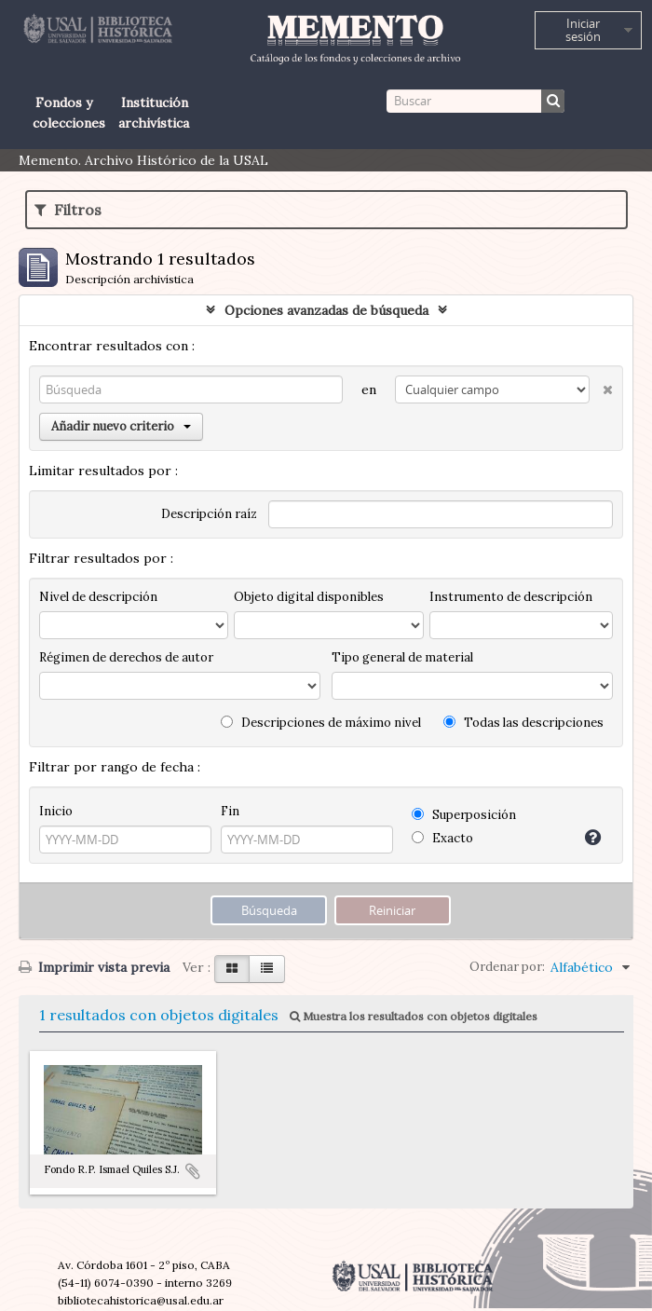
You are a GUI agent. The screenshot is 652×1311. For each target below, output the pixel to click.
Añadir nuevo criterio (121, 426)
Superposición (464, 815)
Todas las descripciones (523, 723)
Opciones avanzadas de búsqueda (326, 310)
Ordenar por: (507, 967)
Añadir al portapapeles (192, 1171)
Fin (230, 811)
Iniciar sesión (583, 30)
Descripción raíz (209, 514)
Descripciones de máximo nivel (321, 723)
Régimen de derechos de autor (126, 657)
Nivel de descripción (98, 597)
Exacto (442, 838)
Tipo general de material (402, 657)
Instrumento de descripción (510, 597)
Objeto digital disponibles (309, 597)
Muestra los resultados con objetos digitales (413, 1016)
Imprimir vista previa (94, 967)
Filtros (68, 209)
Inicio (56, 811)
